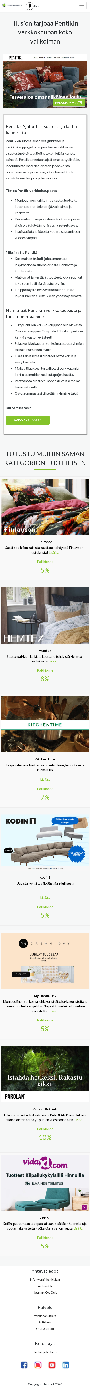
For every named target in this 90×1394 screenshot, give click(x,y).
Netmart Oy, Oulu (45, 1292)
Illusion (34, 6)
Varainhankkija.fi (45, 1316)
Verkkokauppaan (28, 420)
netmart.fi (45, 1286)
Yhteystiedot (45, 1328)
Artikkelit (45, 1322)
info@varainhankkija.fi (45, 1279)
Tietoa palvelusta (45, 1352)
